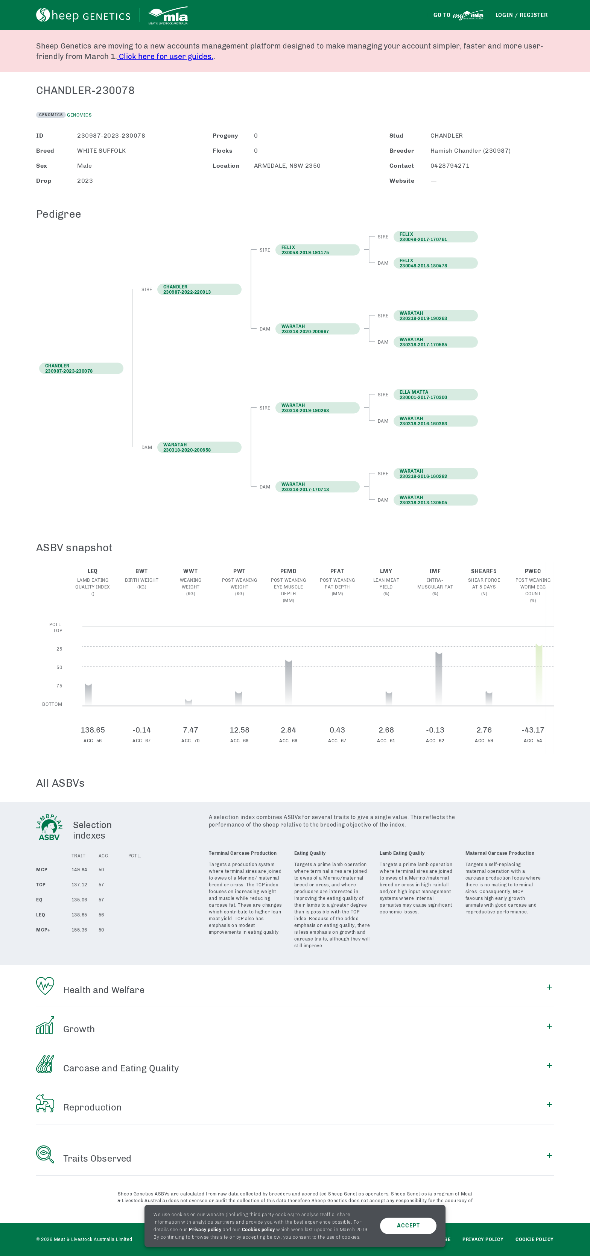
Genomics (79, 115)
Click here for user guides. (165, 56)
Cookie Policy (534, 1239)
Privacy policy (205, 1229)
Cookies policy (258, 1229)
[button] (199, 289)
